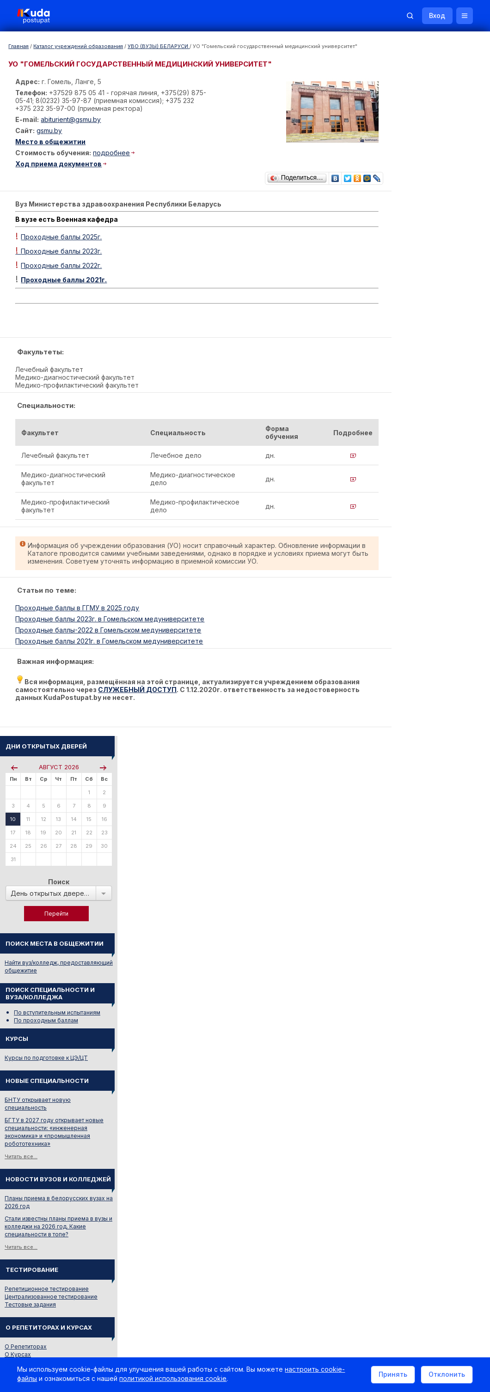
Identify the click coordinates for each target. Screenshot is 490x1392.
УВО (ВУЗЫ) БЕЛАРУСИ (159, 46)
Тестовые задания (403, 611)
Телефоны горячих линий (412, 943)
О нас (257, 1267)
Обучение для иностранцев (420, 1267)
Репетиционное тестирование (419, 595)
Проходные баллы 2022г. (62, 263)
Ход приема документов (60, 164)
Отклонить (445, 1375)
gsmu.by (50, 130)
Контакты (340, 1267)
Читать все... (393, 463)
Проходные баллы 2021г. (65, 278)
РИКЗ (384, 968)
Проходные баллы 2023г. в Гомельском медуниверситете (111, 623)
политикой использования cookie (174, 1380)
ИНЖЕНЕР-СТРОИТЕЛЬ (410, 776)
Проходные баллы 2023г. (60, 249)
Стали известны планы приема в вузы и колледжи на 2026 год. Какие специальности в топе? (431, 533)
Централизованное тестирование (423, 603)
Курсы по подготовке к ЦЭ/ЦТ (418, 364)
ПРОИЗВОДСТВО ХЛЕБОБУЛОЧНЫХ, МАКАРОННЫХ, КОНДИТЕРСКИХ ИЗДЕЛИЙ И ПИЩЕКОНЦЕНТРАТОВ (429, 735)
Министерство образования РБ (420, 981)
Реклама (295, 1267)
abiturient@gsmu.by (72, 119)
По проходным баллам (418, 327)
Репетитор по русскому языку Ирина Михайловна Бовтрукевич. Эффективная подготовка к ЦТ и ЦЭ (428, 1118)
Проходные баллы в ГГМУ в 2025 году (79, 612)
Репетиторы (394, 1035)
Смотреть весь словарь (409, 802)
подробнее (112, 153)
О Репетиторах (398, 653)
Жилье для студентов (423, 889)
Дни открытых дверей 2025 (432, 876)
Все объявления (400, 1060)
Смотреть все (395, 902)
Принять (391, 1375)
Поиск (431, 189)
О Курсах (390, 661)
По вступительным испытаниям (429, 319)
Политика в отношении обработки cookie (85, 1345)
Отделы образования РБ (411, 956)
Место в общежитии (52, 142)
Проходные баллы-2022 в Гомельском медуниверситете (109, 634)
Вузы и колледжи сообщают (433, 864)
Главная (18, 46)
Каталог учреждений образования (78, 46)
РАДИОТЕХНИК (399, 789)
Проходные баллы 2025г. (62, 235)
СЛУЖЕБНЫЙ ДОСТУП (185, 694)
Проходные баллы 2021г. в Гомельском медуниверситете (110, 646)
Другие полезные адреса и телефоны (430, 993)
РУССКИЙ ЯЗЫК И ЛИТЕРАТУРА (421, 714)
